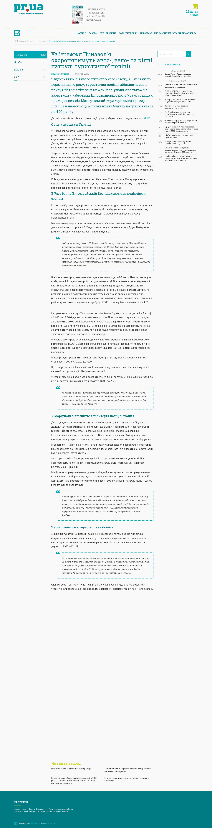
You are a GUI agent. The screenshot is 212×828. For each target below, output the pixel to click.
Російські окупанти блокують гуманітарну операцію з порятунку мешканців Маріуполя (181, 158)
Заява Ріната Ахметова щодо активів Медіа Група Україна (178, 75)
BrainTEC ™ (50, 823)
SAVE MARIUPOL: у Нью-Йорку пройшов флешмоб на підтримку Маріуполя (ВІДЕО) (180, 93)
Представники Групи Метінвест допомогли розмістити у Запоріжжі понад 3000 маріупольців (181, 129)
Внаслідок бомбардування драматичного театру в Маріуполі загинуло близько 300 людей (180, 150)
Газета (93, 33)
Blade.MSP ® (34, 823)
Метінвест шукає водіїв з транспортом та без (176, 107)
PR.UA (146, 118)
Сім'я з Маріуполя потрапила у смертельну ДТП (179, 136)
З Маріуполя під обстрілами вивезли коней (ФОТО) (178, 143)
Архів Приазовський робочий (61, 809)
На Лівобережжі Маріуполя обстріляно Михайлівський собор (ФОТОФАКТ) (180, 114)
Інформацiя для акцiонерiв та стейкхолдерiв (168, 33)
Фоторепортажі (128, 33)
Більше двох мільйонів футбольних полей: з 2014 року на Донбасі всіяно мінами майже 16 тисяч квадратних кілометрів (74, 780)
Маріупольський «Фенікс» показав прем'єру (71, 768)
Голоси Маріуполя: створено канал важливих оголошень (181, 86)
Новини (81, 33)
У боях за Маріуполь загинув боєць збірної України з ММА (181, 121)
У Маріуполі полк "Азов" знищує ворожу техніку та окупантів (180, 101)
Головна (17, 809)
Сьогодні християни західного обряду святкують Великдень (126, 779)
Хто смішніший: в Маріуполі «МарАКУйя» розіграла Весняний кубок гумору (127, 770)
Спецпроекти (108, 33)
